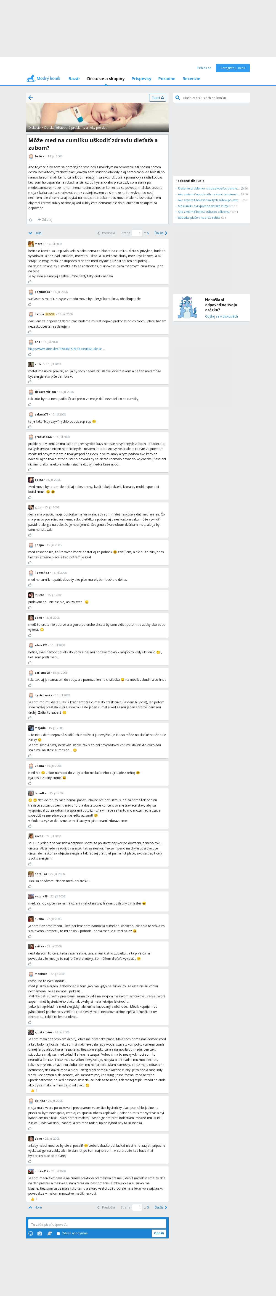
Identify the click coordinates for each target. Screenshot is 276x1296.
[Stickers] (49, 1233)
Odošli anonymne (72, 1233)
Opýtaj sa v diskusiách (221, 316)
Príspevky (141, 78)
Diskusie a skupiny (106, 78)
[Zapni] (157, 98)
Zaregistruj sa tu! (232, 68)
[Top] (35, 1208)
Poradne (166, 78)
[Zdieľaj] (44, 220)
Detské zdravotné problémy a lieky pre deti (75, 127)
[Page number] (137, 233)
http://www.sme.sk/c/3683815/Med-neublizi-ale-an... (66, 349)
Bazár (74, 78)
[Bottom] (35, 233)
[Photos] (39, 1233)
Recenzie (191, 78)
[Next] (160, 233)
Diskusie (34, 127)
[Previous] (105, 233)
